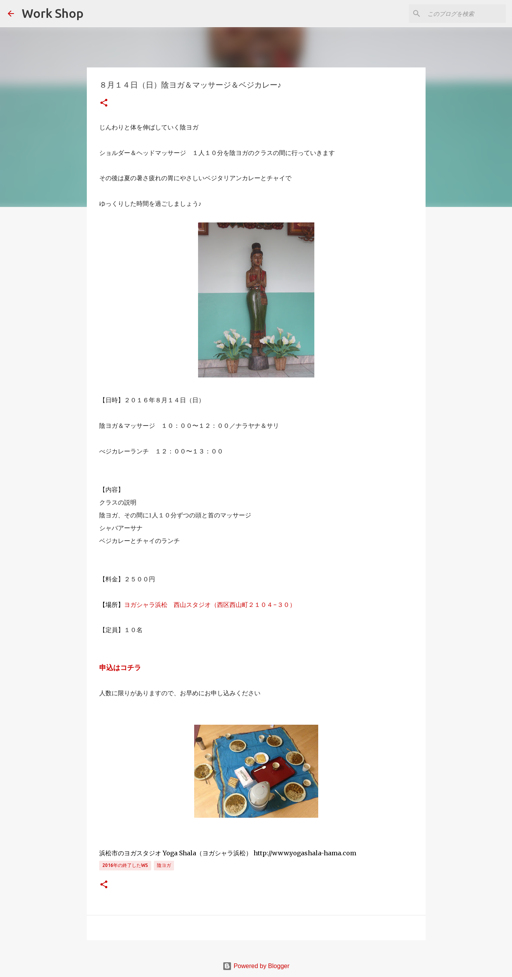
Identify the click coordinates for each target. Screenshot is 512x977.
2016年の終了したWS (125, 865)
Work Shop (53, 13)
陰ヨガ (164, 865)
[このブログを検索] (465, 13)
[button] (104, 103)
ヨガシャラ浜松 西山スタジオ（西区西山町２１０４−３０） (210, 604)
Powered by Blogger (256, 966)
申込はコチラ (120, 668)
